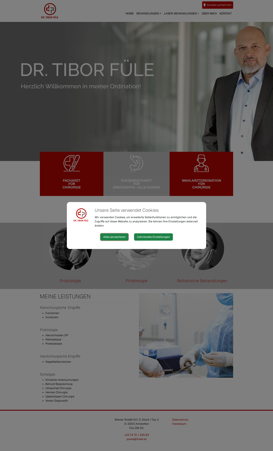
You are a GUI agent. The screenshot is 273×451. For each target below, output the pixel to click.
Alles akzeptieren (114, 237)
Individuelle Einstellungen (153, 237)
